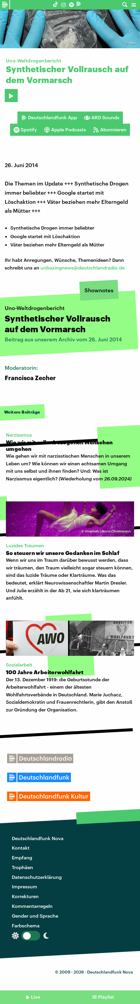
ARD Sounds (101, 117)
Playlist (106, 997)
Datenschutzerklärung (37, 877)
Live (35, 997)
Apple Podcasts (65, 130)
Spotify (25, 130)
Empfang (22, 857)
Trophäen (22, 867)
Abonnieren (109, 130)
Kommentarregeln (32, 906)
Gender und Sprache (35, 916)
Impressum (24, 886)
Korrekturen (25, 896)
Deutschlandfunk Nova (38, 838)
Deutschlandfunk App (49, 117)
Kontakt (21, 847)
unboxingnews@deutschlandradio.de (82, 267)
